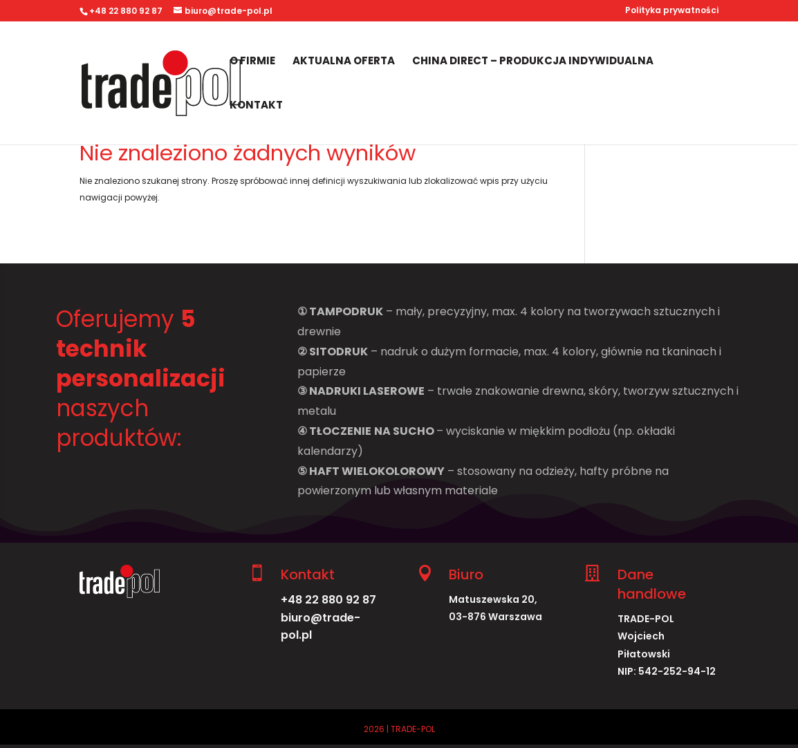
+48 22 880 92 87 (328, 600)
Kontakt (256, 106)
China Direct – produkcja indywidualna (532, 62)
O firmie (252, 62)
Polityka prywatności (671, 11)
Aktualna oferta (344, 62)
